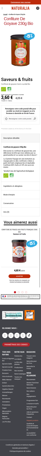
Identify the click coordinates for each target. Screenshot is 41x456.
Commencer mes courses (20, 2)
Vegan (4, 408)
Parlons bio (18, 356)
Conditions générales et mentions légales (20, 445)
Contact (29, 417)
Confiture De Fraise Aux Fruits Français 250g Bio (19, 230)
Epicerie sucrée (7, 367)
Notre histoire (31, 388)
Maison (4, 395)
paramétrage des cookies (16, 344)
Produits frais (7, 370)
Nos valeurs (31, 391)
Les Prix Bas (6, 422)
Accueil (5, 14)
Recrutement (31, 379)
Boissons (5, 373)
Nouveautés (6, 399)
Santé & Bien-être (8, 386)
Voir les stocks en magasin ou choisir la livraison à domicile (19, 281)
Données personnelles (19, 448)
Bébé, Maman (6, 380)
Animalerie (6, 402)
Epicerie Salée (7, 364)
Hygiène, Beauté (7, 389)
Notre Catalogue (20, 374)
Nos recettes (18, 371)
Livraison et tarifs (33, 404)
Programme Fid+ (32, 400)
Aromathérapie (7, 392)
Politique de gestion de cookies (20, 451)
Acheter (19, 276)
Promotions (6, 405)
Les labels (17, 359)
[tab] (20, 138)
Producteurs (18, 367)
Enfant (4, 383)
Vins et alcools (7, 376)
